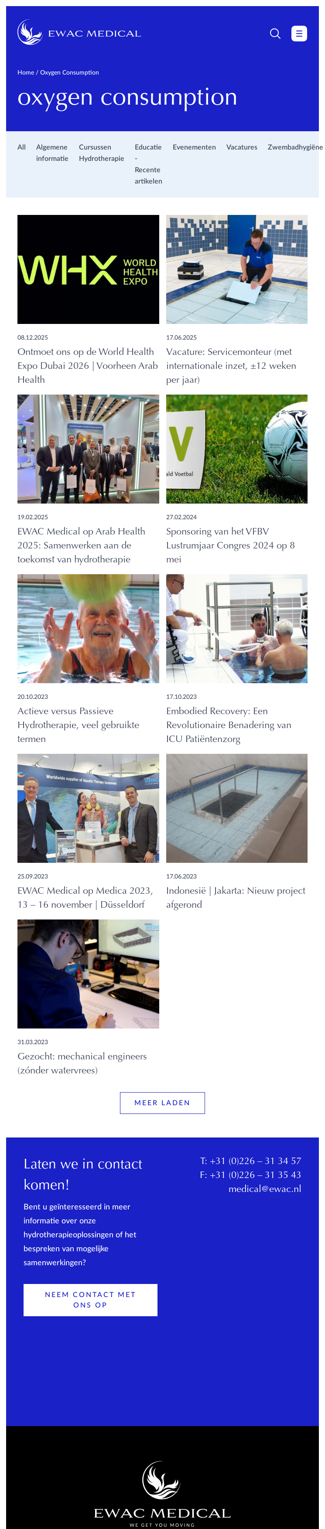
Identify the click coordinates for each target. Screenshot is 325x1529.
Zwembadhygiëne (295, 147)
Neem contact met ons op (90, 1300)
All (21, 147)
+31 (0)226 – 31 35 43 (255, 1176)
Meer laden (162, 1103)
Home (25, 73)
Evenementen (194, 147)
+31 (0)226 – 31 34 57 (255, 1162)
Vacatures (241, 147)
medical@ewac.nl (265, 1190)
